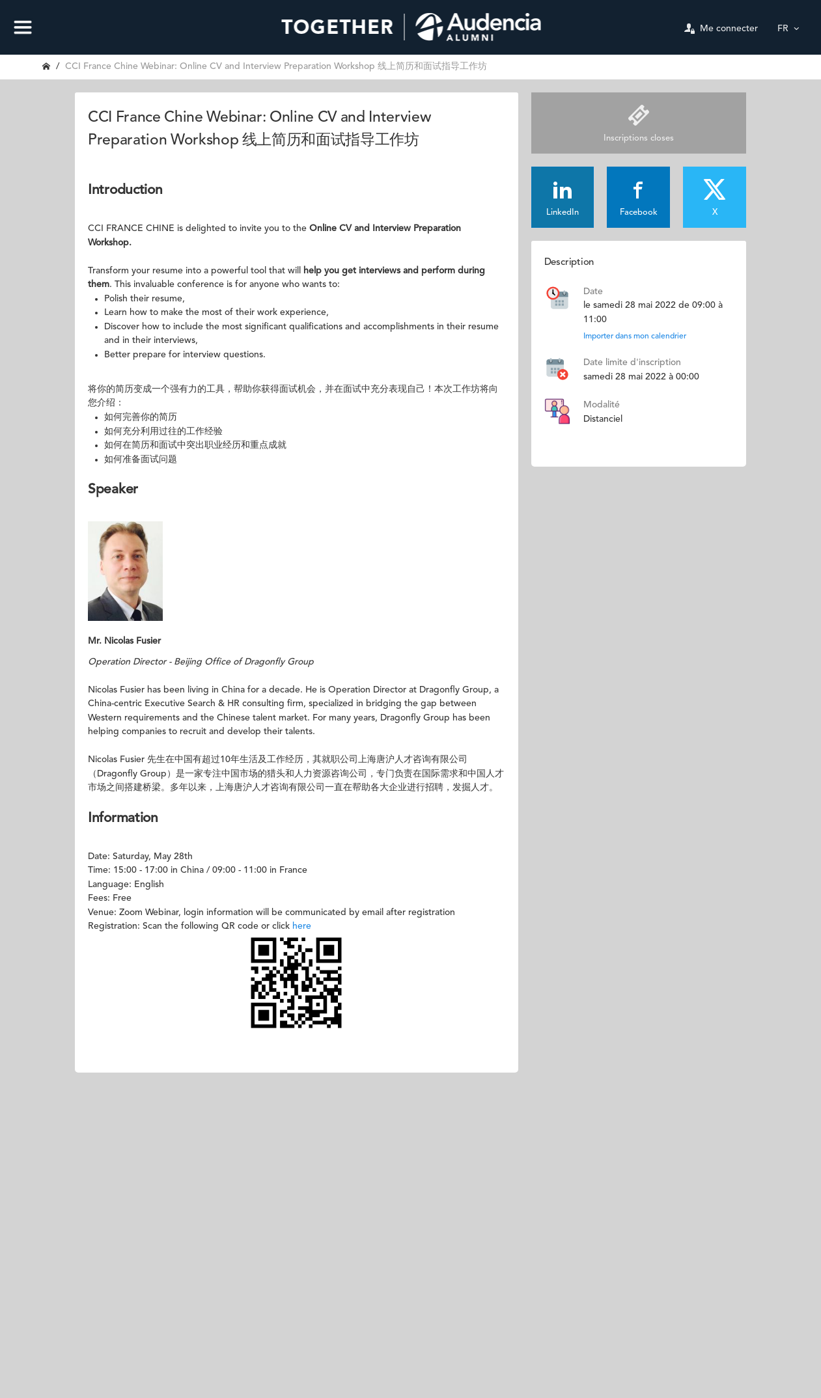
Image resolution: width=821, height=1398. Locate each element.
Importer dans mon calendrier (634, 336)
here (301, 926)
